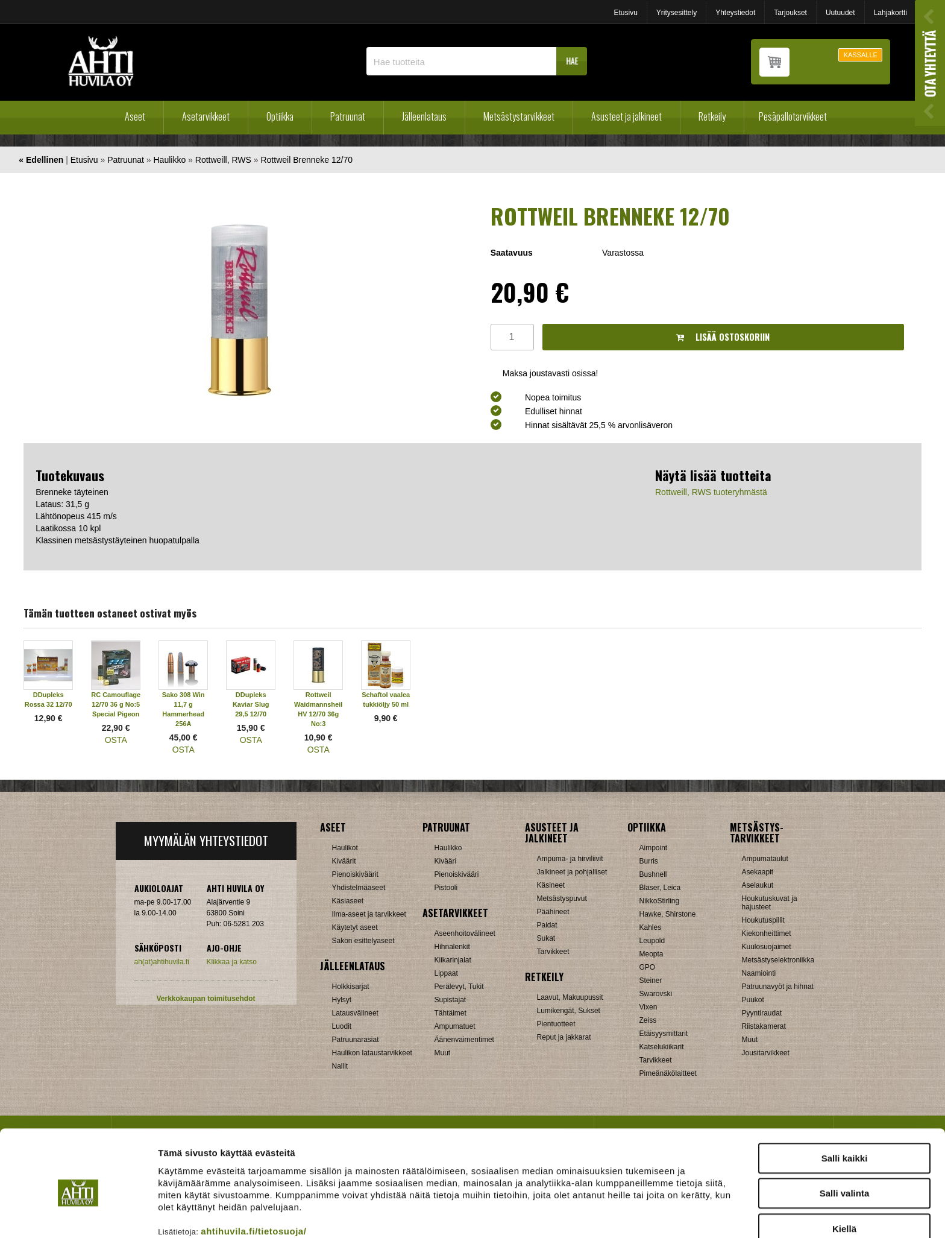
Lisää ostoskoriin (723, 336)
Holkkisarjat (350, 986)
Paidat (547, 925)
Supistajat (450, 1000)
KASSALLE (861, 54)
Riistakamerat (764, 1026)
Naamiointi (759, 973)
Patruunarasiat (355, 1039)
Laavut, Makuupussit (570, 997)
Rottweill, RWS (223, 160)
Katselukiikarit (661, 1047)
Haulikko (170, 160)
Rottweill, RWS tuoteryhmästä (711, 492)
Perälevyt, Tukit (459, 986)
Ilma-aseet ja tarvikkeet (369, 914)
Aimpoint (653, 848)
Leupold (652, 940)
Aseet (135, 116)
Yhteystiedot (735, 12)
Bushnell (653, 874)
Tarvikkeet (553, 951)
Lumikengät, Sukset (568, 1010)
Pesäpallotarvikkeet (793, 116)
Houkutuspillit (763, 920)
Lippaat (446, 973)
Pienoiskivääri (457, 874)
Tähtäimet (450, 1013)
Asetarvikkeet (206, 116)
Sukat (546, 938)
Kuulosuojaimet (766, 947)
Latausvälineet (355, 1013)
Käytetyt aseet (355, 927)
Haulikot (345, 848)
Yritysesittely (676, 12)
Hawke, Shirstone (667, 914)
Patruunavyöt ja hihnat (778, 986)
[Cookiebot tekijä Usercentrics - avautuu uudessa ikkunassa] (78, 1214)
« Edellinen (41, 160)
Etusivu (625, 12)
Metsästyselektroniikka (778, 960)
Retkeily (712, 116)
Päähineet (553, 912)
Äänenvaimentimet (464, 1039)
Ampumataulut (765, 858)
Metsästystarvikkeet (518, 116)
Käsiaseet (348, 901)
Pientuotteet (556, 1024)
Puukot (753, 1000)
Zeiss (648, 1020)
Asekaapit (758, 872)
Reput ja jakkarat (564, 1037)
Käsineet (551, 885)
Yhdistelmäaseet (359, 887)
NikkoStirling (659, 901)
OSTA (116, 740)
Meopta (651, 954)
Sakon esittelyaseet (363, 940)
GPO (647, 967)
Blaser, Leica (660, 887)
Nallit (340, 1066)
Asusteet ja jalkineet (626, 116)
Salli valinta (845, 1138)
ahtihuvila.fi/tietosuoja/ (253, 1175)
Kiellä (844, 1173)
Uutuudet (840, 12)
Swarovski (656, 994)
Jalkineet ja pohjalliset (572, 872)
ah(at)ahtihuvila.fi (161, 962)
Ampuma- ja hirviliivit (570, 858)
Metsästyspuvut (562, 898)
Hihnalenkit (452, 947)
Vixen (648, 1007)
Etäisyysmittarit (663, 1033)
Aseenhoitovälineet (465, 933)
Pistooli (446, 887)
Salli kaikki (844, 1102)
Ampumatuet (455, 1026)
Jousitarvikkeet (766, 1053)
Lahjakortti (890, 12)
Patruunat (347, 116)
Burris (648, 861)
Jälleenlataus (424, 116)
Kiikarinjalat (453, 960)
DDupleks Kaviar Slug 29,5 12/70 (251, 704)
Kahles (650, 927)
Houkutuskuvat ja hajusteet (769, 902)
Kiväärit (344, 861)
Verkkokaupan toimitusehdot (205, 998)
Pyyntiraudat (762, 1013)
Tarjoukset (790, 12)
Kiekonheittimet (766, 933)
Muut (443, 1053)
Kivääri (446, 861)
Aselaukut (758, 885)
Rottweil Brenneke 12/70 (306, 160)
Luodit (342, 1026)
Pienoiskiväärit (355, 874)
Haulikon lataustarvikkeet (372, 1053)
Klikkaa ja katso (232, 962)
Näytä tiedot (644, 1214)
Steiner (650, 980)
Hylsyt (342, 1000)
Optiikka (280, 116)
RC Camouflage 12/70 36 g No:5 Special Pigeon (115, 704)
